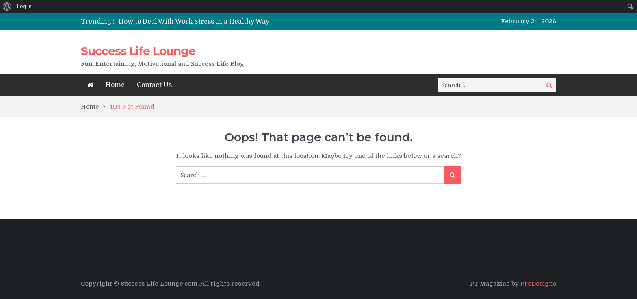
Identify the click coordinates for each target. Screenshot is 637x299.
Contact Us (154, 85)
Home (115, 85)
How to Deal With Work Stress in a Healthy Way (194, 21)
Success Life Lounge (138, 51)
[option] (242, 21)
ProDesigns (538, 283)
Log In (24, 6)
